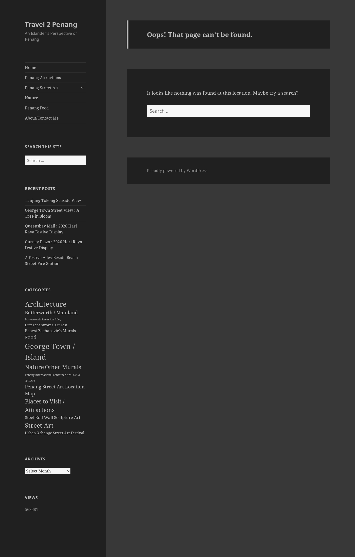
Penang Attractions (43, 77)
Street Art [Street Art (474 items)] (39, 425)
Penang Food (37, 108)
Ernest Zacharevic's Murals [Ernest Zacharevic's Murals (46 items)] (50, 330)
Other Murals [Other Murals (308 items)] (63, 367)
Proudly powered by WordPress (177, 170)
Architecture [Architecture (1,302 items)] (46, 304)
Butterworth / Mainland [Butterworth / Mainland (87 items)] (51, 312)
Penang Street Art (42, 87)
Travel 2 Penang (51, 24)
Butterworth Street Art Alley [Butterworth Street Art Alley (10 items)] (43, 319)
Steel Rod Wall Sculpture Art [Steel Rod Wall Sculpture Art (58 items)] (52, 417)
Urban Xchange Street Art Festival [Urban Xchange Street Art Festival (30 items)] (54, 432)
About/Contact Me (42, 118)
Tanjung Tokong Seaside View (53, 200)
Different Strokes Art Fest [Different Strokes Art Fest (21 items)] (46, 325)
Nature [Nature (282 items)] (34, 367)
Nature (31, 98)
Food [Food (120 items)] (30, 337)
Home (30, 67)
